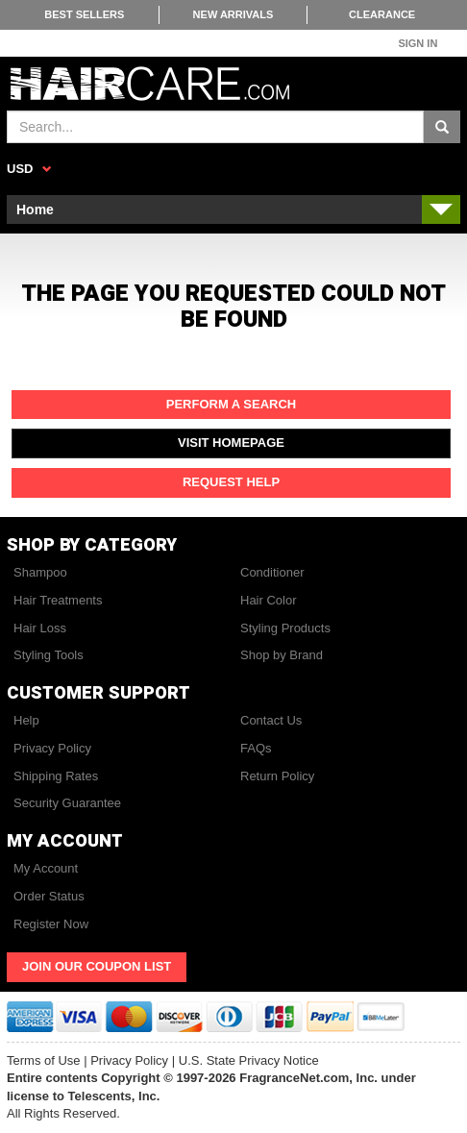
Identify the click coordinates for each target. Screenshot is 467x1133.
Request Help (231, 482)
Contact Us (271, 720)
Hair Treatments (57, 600)
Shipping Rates (55, 776)
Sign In (417, 43)
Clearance (382, 14)
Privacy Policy (52, 748)
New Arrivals (233, 14)
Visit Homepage (231, 442)
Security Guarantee (67, 803)
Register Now (50, 924)
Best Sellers (84, 14)
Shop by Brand (281, 655)
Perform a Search (231, 404)
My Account (45, 868)
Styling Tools (48, 655)
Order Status (49, 896)
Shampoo (40, 572)
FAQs (256, 748)
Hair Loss (39, 628)
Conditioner (272, 572)
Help (26, 720)
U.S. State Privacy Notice (249, 1060)
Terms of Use (44, 1060)
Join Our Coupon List (96, 966)
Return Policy (277, 776)
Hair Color (268, 600)
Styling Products (285, 628)
